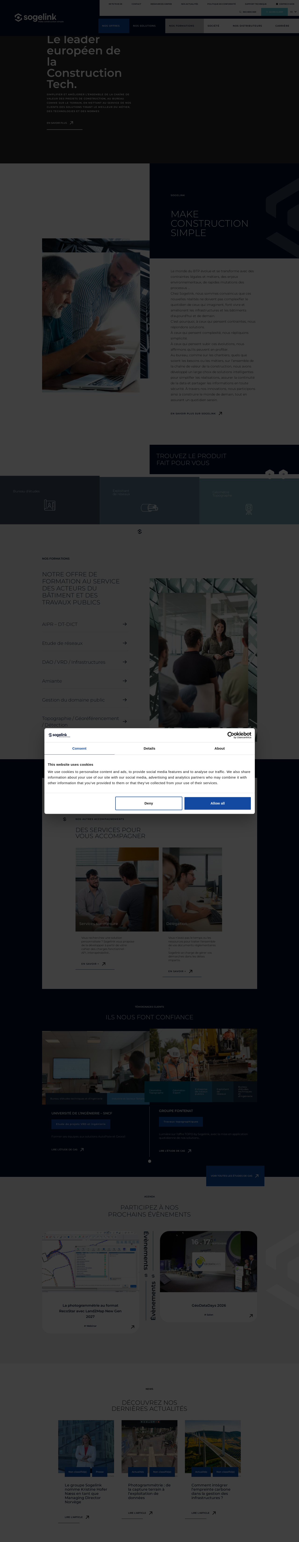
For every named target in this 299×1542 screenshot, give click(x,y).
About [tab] (220, 748)
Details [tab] (149, 748)
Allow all (218, 803)
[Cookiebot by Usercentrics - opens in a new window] (230, 735)
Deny (148, 803)
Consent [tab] (79, 748)
